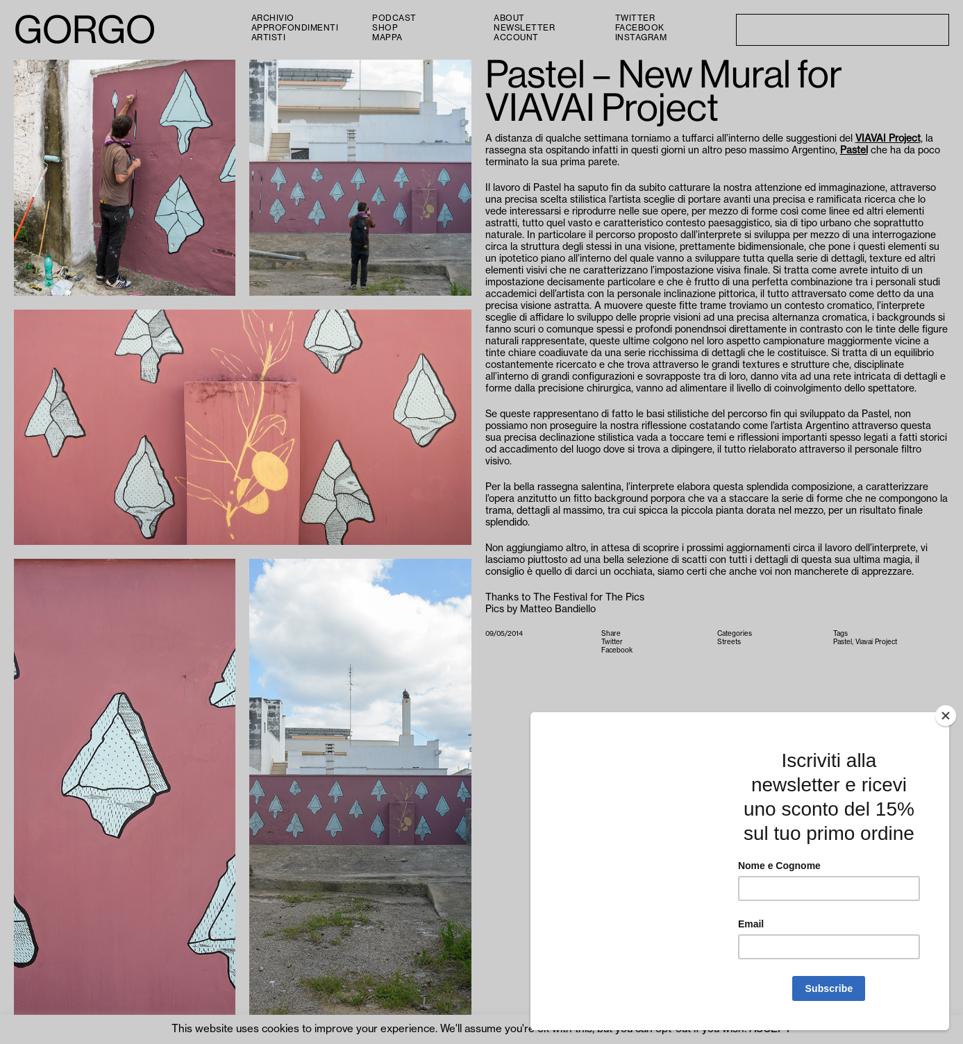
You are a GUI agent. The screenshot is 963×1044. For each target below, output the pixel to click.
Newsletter (524, 28)
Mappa (387, 37)
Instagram (641, 37)
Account (516, 37)
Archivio (272, 18)
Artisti (268, 37)
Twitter (635, 18)
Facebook (639, 28)
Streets (729, 642)
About (509, 18)
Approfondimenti (295, 28)
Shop (385, 28)
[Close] (945, 715)
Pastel (854, 150)
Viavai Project (876, 642)
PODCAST (394, 18)
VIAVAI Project (888, 139)
